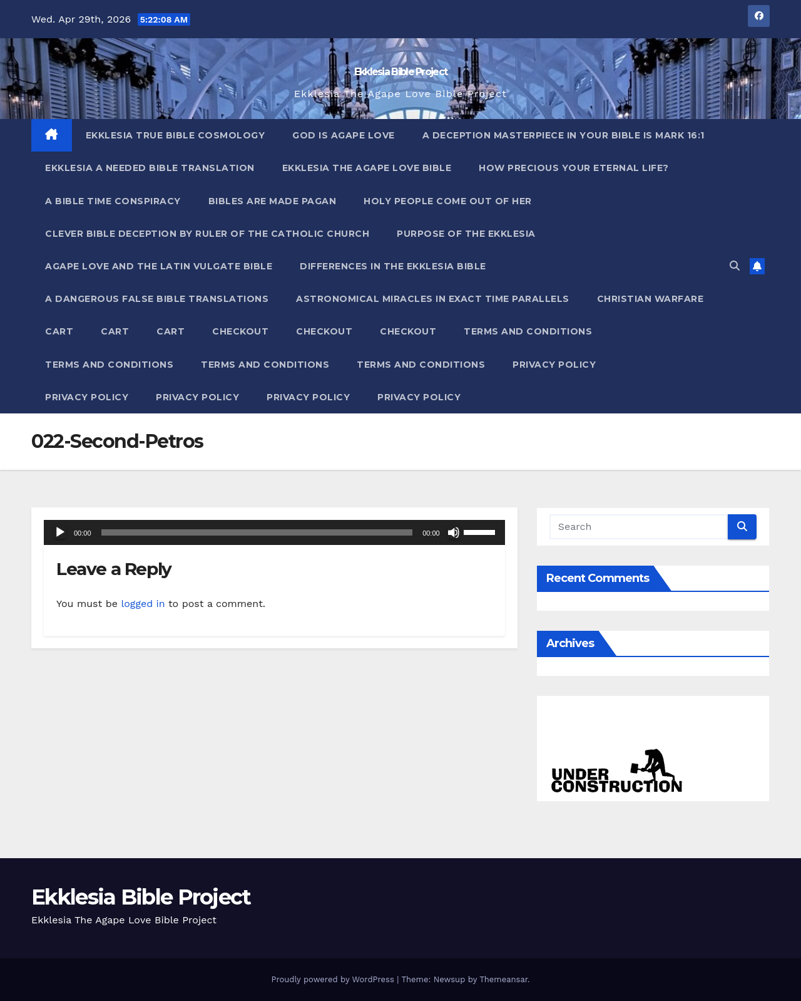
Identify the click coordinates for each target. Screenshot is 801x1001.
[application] (274, 532)
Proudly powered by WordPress (334, 979)
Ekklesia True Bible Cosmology (175, 135)
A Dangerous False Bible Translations (156, 298)
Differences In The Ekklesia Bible (393, 266)
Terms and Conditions (528, 331)
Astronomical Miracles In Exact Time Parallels (432, 298)
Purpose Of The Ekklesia (466, 233)
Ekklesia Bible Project (400, 72)
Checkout (240, 331)
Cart (59, 331)
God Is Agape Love (343, 135)
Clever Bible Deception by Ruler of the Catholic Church (207, 233)
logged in (143, 603)
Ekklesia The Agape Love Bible (367, 168)
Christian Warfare (650, 298)
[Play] (60, 532)
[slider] (257, 532)
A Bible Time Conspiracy (113, 201)
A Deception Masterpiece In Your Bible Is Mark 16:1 (563, 135)
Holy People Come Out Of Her (448, 201)
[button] (735, 266)
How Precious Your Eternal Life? (574, 168)
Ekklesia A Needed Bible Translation (150, 168)
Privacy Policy (554, 364)
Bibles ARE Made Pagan (272, 201)
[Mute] (453, 532)
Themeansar (503, 979)
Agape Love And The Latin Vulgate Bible (158, 266)
